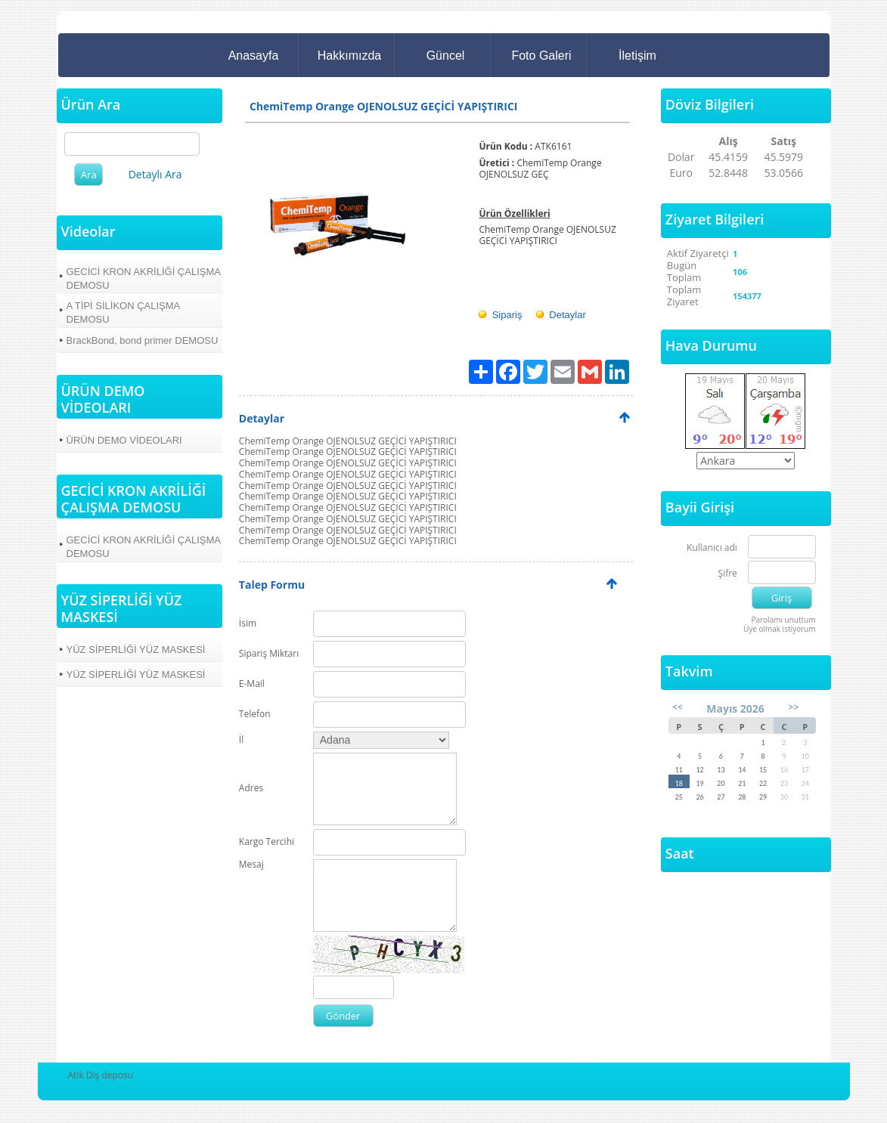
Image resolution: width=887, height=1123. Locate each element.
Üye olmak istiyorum (779, 628)
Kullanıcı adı (712, 548)
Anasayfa (253, 55)
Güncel (445, 55)
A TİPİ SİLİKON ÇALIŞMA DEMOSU (124, 312)
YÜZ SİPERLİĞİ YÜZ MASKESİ (136, 649)
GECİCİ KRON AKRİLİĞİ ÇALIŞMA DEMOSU (144, 278)
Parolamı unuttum (783, 619)
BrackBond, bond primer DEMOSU (143, 340)
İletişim (637, 55)
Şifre (727, 574)
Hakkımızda (349, 55)
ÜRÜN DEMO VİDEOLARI (124, 440)
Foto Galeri (541, 55)
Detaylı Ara (155, 174)
